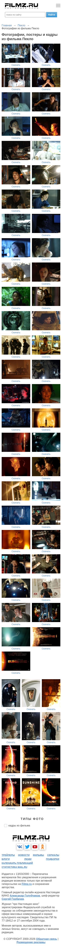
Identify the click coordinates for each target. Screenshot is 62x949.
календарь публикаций (17, 863)
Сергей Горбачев (13, 899)
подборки (52, 859)
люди (27, 859)
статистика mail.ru (14, 867)
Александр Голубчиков (25, 895)
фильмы (38, 855)
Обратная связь (46, 939)
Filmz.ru (27, 884)
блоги (6, 859)
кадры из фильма (19, 825)
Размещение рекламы (31, 942)
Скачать (16, 65)
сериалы (53, 855)
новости (24, 855)
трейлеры (8, 855)
